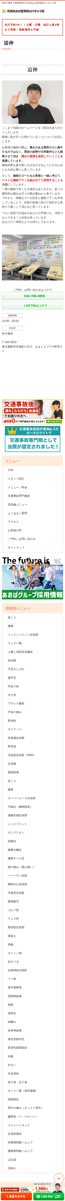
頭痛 (10, 1056)
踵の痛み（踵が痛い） (22, 867)
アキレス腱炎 (16, 703)
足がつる (13, 961)
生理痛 (12, 763)
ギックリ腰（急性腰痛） (23, 1090)
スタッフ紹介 (16, 478)
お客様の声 (15, 530)
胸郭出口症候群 (17, 884)
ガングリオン (16, 832)
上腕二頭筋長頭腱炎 (20, 651)
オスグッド (15, 729)
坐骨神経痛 (15, 1030)
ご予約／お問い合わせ (22, 538)
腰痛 (10, 626)
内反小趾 (13, 686)
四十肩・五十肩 (17, 1082)
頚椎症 (12, 841)
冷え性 (12, 694)
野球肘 (12, 720)
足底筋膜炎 (15, 1133)
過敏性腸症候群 (17, 815)
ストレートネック (19, 1125)
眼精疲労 (13, 901)
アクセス (13, 521)
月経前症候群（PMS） (22, 755)
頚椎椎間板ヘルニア (20, 1142)
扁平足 (12, 677)
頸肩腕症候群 (16, 737)
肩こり (12, 617)
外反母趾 (13, 1073)
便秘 (10, 944)
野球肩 (12, 746)
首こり (12, 780)
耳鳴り (12, 1168)
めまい (12, 1064)
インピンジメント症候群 (23, 634)
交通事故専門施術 (19, 495)
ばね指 (12, 1159)
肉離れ (12, 1021)
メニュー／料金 (17, 487)
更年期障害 (15, 987)
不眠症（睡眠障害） (20, 806)
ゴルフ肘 (13, 910)
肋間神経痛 (15, 996)
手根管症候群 (16, 892)
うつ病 (12, 978)
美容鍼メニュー (17, 504)
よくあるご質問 (17, 513)
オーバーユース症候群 (22, 798)
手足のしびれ (16, 669)
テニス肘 (13, 918)
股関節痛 (13, 772)
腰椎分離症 (15, 849)
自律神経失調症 (17, 970)
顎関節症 (13, 1099)
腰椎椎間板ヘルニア (20, 1150)
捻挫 (10, 1004)
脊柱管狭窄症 (16, 1039)
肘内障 (12, 660)
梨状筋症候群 (16, 927)
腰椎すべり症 (16, 858)
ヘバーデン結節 (17, 875)
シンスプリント (17, 824)
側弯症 (12, 1013)
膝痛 (10, 789)
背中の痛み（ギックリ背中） (26, 1107)
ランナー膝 (15, 643)
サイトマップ (16, 547)
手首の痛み (15, 712)
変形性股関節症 (17, 1047)
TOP (11, 470)
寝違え (12, 935)
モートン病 (15, 953)
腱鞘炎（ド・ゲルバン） (23, 1116)
